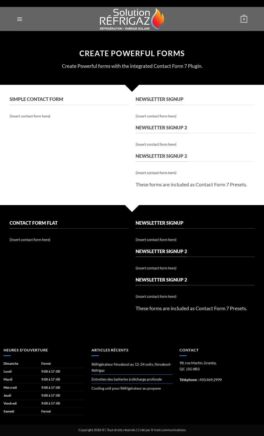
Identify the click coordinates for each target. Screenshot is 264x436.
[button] (19, 19)
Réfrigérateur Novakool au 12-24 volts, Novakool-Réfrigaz (132, 367)
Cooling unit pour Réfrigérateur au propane (126, 388)
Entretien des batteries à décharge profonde (127, 379)
